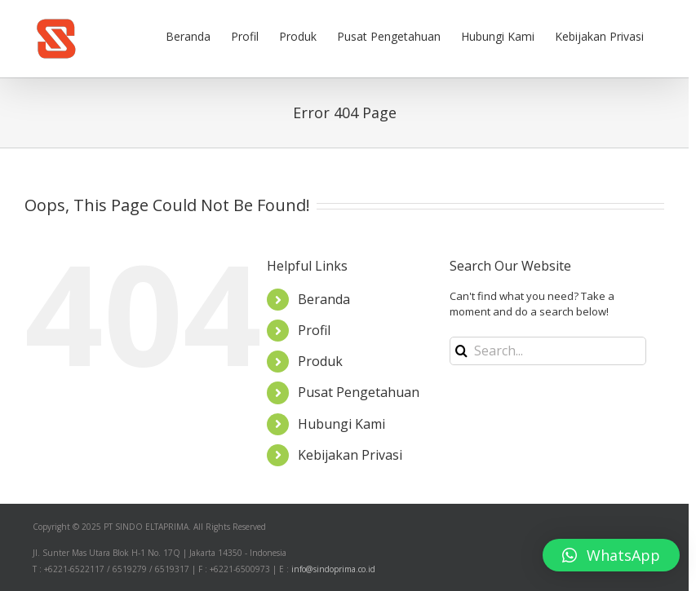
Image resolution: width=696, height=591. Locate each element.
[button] (611, 555)
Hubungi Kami (341, 424)
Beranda (324, 299)
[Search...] (548, 351)
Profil (314, 330)
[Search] (461, 351)
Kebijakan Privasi (350, 455)
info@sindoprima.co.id (333, 569)
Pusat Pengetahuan (358, 392)
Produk (320, 361)
